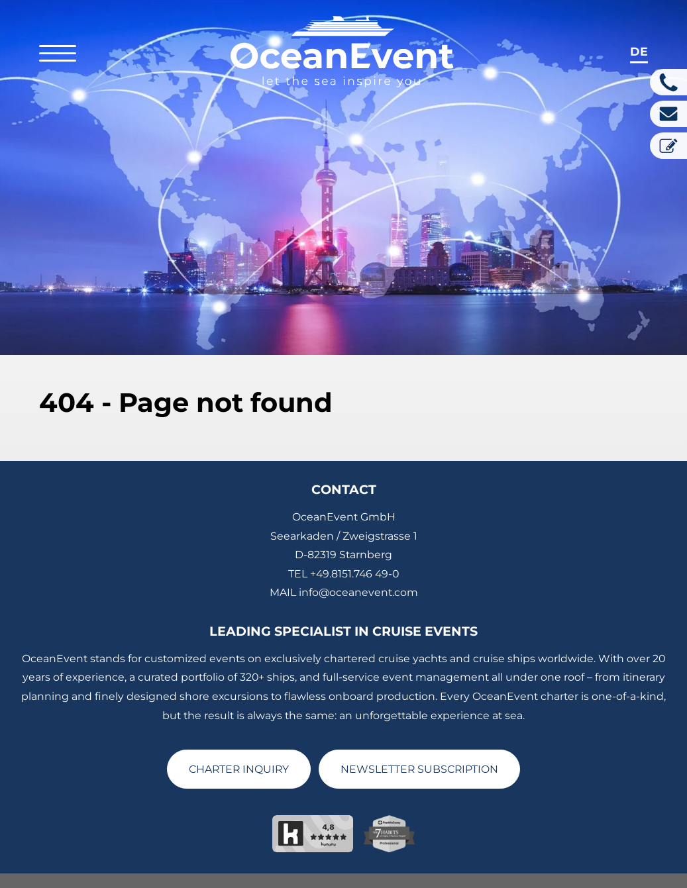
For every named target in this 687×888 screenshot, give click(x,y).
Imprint (247, 882)
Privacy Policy (308, 882)
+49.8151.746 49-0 (354, 550)
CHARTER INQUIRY (239, 746)
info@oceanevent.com (358, 570)
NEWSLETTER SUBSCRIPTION (419, 746)
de (639, 51)
